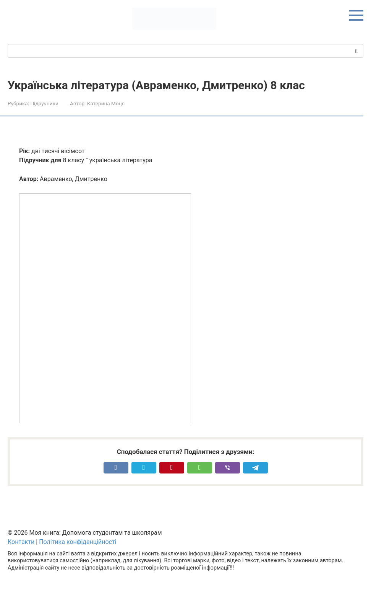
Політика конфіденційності (77, 541)
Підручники (44, 103)
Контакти (21, 541)
